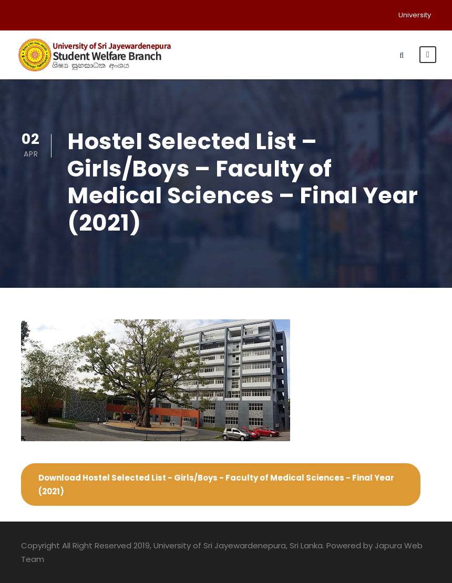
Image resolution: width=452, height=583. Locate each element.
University (414, 15)
